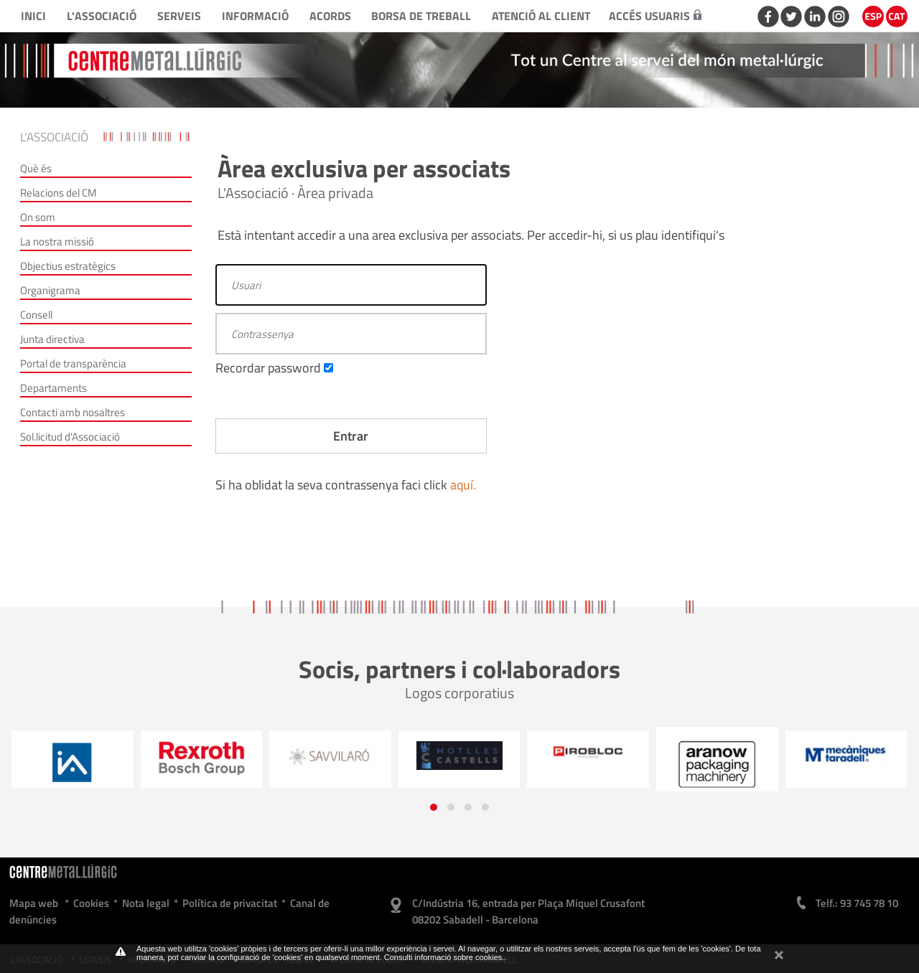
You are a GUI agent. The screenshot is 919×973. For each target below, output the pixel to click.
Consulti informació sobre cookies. (444, 957)
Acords (330, 15)
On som (37, 217)
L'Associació (101, 15)
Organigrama (50, 290)
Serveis (179, 15)
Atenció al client (541, 15)
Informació (255, 15)
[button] (433, 807)
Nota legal (145, 903)
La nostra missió (57, 241)
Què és (36, 168)
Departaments (53, 388)
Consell (36, 314)
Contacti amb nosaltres (72, 412)
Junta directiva (52, 339)
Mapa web (33, 903)
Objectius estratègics (68, 266)
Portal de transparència (73, 363)
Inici (33, 15)
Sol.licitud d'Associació (70, 436)
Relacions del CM (58, 192)
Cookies (91, 903)
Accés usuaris (655, 15)
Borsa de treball (421, 15)
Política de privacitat (229, 903)
